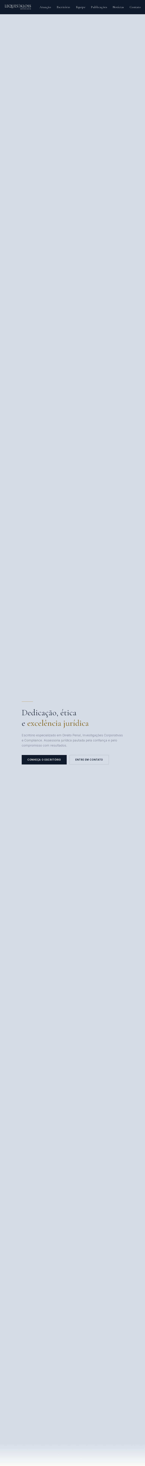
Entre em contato (89, 759)
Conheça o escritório (44, 759)
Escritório (63, 7)
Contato (135, 7)
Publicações (99, 7)
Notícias (118, 7)
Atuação (45, 7)
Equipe (81, 7)
